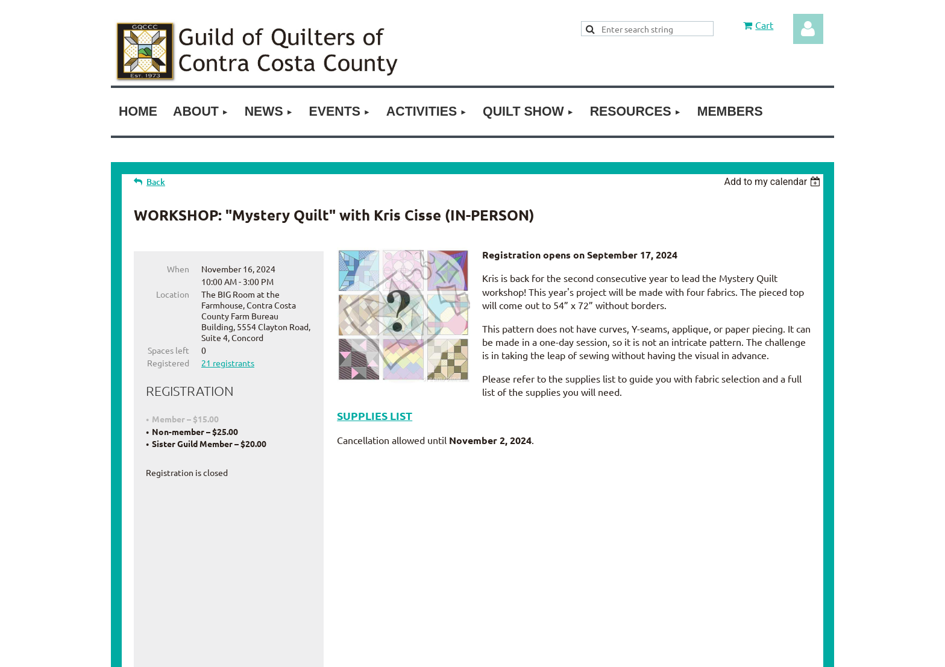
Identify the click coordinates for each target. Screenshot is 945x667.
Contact (508, 559)
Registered (168, 362)
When (178, 268)
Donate (465, 559)
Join (429, 559)
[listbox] (773, 181)
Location (172, 294)
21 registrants (227, 362)
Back (155, 181)
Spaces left (168, 350)
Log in (808, 29)
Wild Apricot (709, 652)
